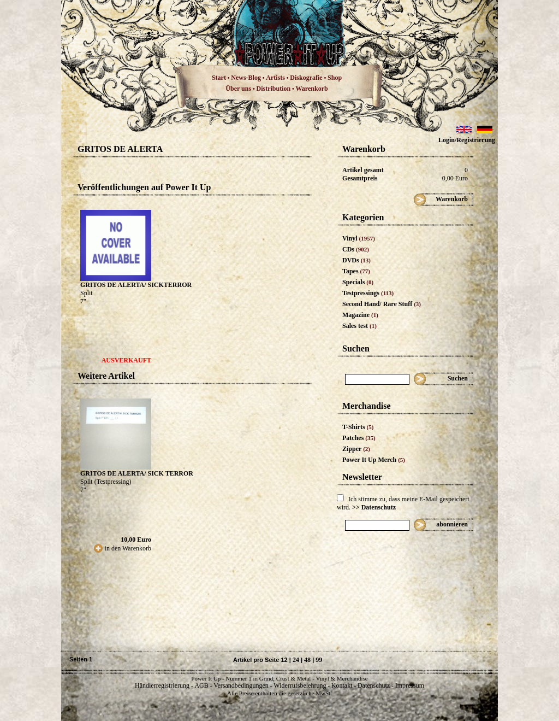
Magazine (360, 315)
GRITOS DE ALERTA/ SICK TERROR (136, 473)
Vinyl (358, 238)
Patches (359, 438)
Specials (357, 282)
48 (307, 660)
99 (319, 660)
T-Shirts (357, 427)
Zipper (356, 449)
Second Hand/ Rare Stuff (381, 304)
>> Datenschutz (374, 507)
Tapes (356, 271)
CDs (355, 249)
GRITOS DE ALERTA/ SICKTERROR (136, 285)
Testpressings (368, 293)
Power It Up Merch (373, 460)
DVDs (356, 260)
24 (296, 660)
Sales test (359, 326)
